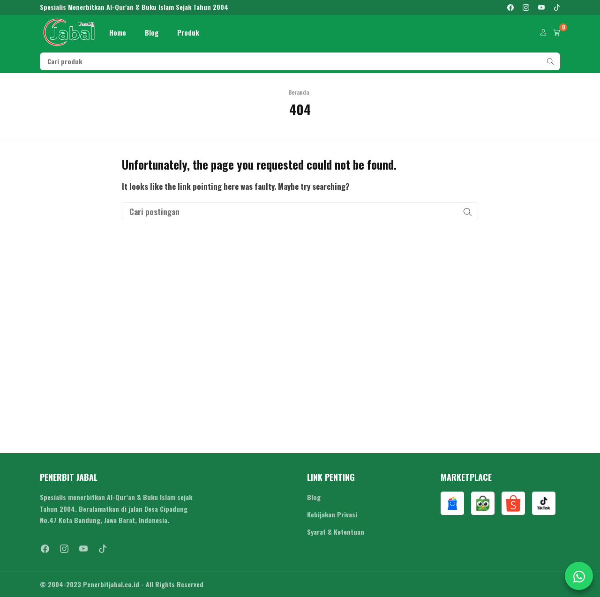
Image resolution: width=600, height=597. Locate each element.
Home (117, 32)
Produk (188, 32)
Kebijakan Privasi (332, 514)
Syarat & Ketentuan (335, 532)
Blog (151, 32)
